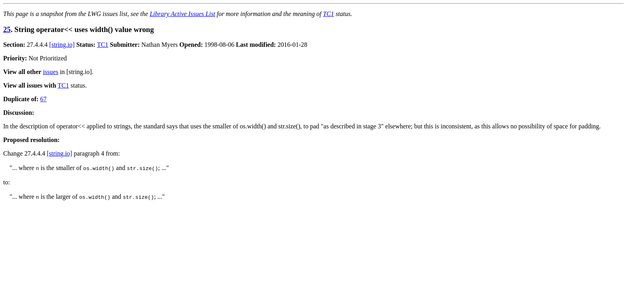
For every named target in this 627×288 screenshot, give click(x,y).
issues (50, 71)
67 (43, 99)
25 (7, 29)
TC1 (328, 13)
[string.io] (62, 44)
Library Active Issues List (182, 13)
